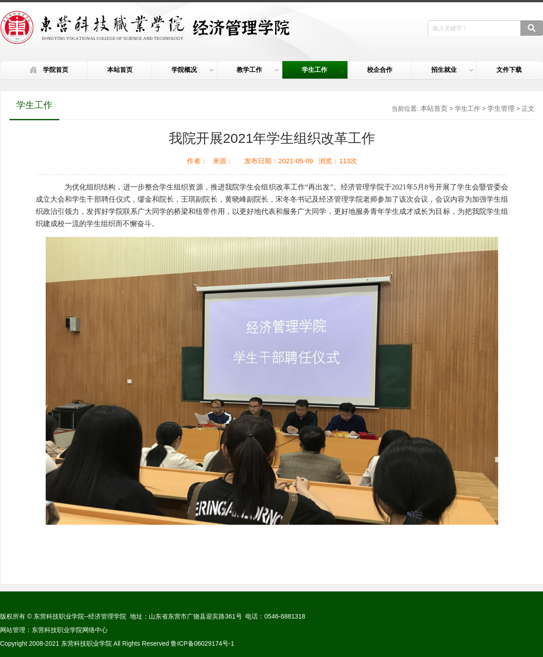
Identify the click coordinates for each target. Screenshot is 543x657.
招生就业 (452, 69)
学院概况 (192, 69)
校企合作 (379, 69)
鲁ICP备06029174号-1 (202, 643)
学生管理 (500, 108)
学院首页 (55, 69)
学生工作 (323, 69)
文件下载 (509, 69)
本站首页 (120, 69)
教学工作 (258, 69)
